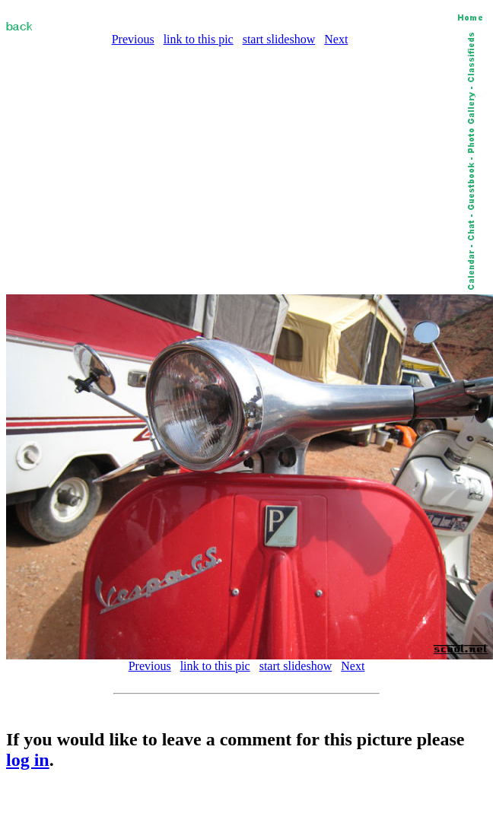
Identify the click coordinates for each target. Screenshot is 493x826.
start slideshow (279, 39)
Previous (133, 39)
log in (27, 760)
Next (336, 39)
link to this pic (199, 39)
